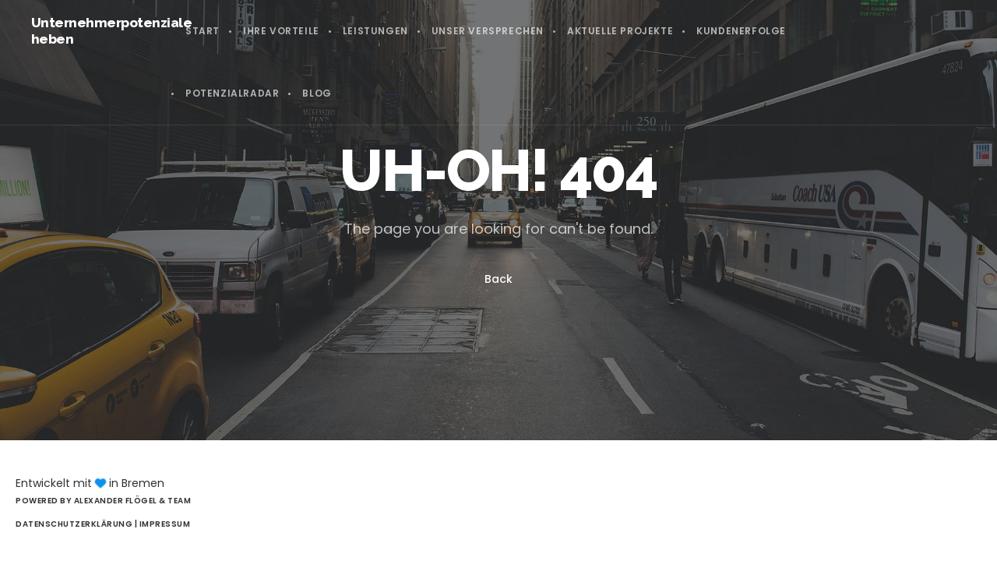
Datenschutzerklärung (75, 524)
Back (498, 279)
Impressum (165, 524)
